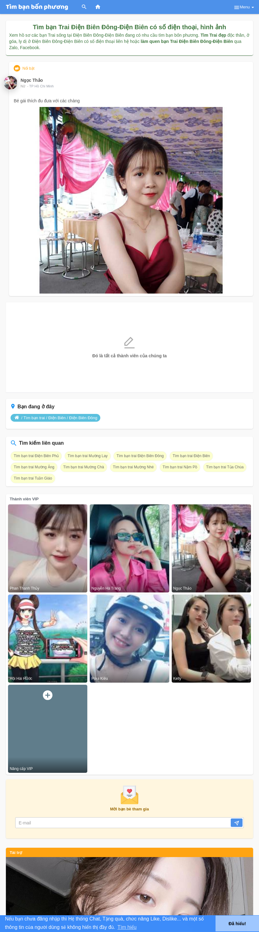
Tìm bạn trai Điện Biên (191, 456)
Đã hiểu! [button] (237, 923)
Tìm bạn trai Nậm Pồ (180, 467)
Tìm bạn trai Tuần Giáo (33, 478)
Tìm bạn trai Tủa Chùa (225, 467)
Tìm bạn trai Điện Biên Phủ (36, 456)
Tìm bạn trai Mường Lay (88, 456)
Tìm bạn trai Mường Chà (83, 467)
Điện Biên (57, 417)
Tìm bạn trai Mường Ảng (34, 467)
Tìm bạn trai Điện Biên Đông (140, 456)
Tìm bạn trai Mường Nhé (133, 467)
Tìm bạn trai (34, 417)
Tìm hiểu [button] (126, 927)
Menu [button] (244, 7)
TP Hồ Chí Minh (41, 86)
